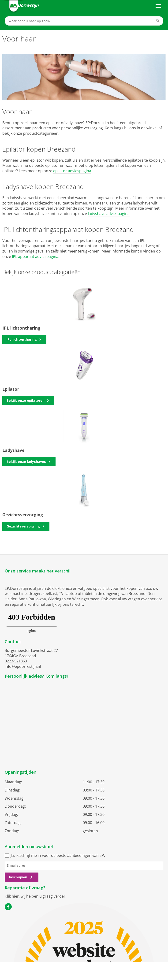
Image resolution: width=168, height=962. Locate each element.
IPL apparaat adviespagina (35, 256)
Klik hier (12, 896)
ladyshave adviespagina (109, 213)
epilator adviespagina (72, 170)
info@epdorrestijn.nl (23, 666)
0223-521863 (16, 661)
